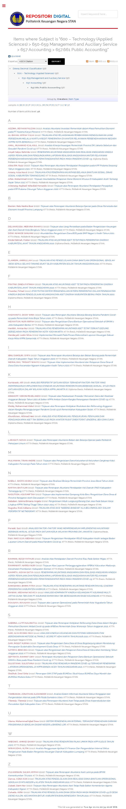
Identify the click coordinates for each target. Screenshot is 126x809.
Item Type (74, 99)
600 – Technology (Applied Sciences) (35, 73)
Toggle (5, 5)
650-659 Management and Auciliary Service (43, 78)
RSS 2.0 (114, 61)
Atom (91, 61)
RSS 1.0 (102, 61)
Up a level (16, 56)
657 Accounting (34, 83)
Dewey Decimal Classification (27, 68)
